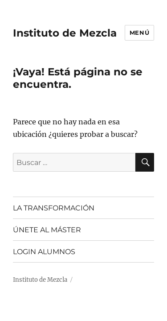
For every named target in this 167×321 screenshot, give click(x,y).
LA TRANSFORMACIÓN (53, 208)
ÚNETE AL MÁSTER (47, 230)
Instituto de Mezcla (65, 33)
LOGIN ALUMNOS (44, 251)
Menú (139, 32)
